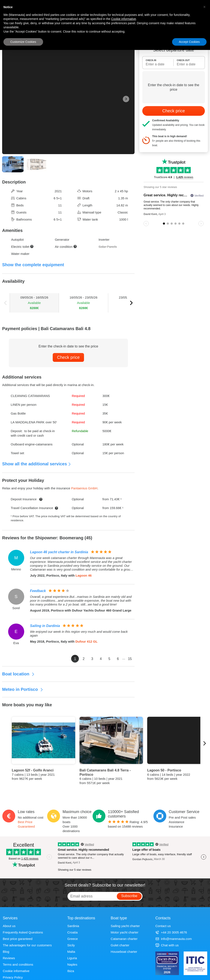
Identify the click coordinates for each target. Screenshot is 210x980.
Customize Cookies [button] (23, 42)
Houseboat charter (124, 951)
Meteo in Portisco (22, 689)
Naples (72, 964)
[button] (204, 6)
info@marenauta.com (173, 939)
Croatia (72, 932)
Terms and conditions (18, 964)
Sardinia (73, 926)
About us (9, 926)
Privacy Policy (13, 977)
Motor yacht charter (124, 932)
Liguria (72, 958)
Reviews (9, 958)
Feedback (38, 591)
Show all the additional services (36, 463)
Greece (72, 939)
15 (130, 659)
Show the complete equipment (33, 264)
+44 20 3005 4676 (171, 932)
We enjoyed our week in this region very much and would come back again (79, 633)
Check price (68, 357)
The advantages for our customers (27, 945)
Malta (71, 951)
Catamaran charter (124, 939)
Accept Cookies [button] (189, 42)
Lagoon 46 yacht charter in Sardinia (59, 552)
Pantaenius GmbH (84, 488)
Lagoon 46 (84, 575)
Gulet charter (120, 945)
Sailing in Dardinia (45, 626)
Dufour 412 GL (86, 641)
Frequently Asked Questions (23, 932)
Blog (6, 951)
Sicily (71, 945)
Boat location (18, 674)
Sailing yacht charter (125, 926)
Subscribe (129, 896)
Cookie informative (16, 971)
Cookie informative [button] (123, 19)
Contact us (163, 926)
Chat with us (167, 945)
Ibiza (70, 971)
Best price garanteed (17, 939)
